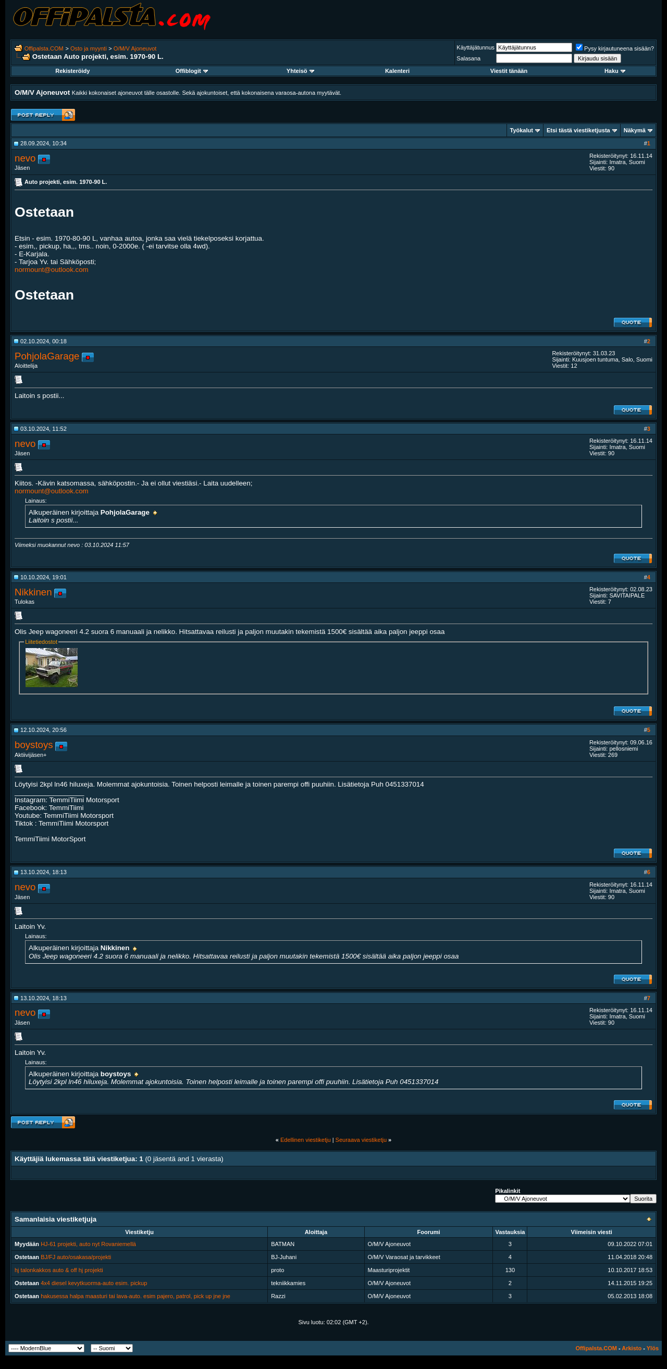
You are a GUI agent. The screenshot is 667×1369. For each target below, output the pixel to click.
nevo (25, 158)
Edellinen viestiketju (305, 1140)
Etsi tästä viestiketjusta (578, 130)
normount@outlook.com (52, 269)
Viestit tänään (508, 71)
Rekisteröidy (72, 71)
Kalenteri (397, 71)
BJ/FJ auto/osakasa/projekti (76, 1257)
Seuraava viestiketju (361, 1140)
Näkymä (635, 130)
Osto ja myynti (88, 48)
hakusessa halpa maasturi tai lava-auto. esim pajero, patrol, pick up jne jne (135, 1296)
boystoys (34, 744)
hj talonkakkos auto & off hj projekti (59, 1270)
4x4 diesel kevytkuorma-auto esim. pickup (94, 1283)
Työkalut (521, 130)
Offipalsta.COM (44, 48)
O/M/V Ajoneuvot (135, 48)
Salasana (468, 58)
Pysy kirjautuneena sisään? (615, 48)
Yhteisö (300, 71)
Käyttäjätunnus (475, 47)
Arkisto (631, 1348)
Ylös (653, 1348)
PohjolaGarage (47, 356)
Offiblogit (192, 71)
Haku (614, 71)
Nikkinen (33, 592)
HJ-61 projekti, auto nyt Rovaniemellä (88, 1244)
